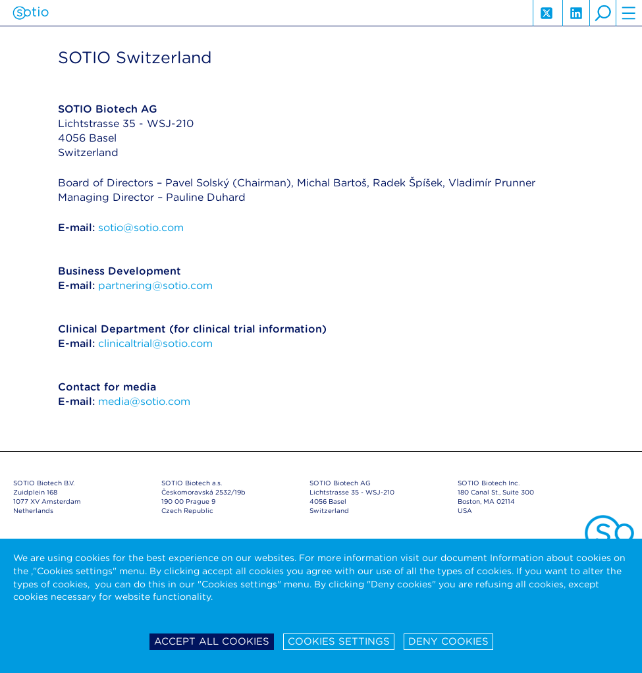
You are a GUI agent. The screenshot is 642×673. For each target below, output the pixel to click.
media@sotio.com (144, 401)
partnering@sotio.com (155, 285)
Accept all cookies (211, 641)
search (602, 13)
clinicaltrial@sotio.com (155, 343)
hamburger (629, 13)
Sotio (30, 13)
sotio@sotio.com (141, 227)
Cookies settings (339, 641)
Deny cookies (448, 641)
